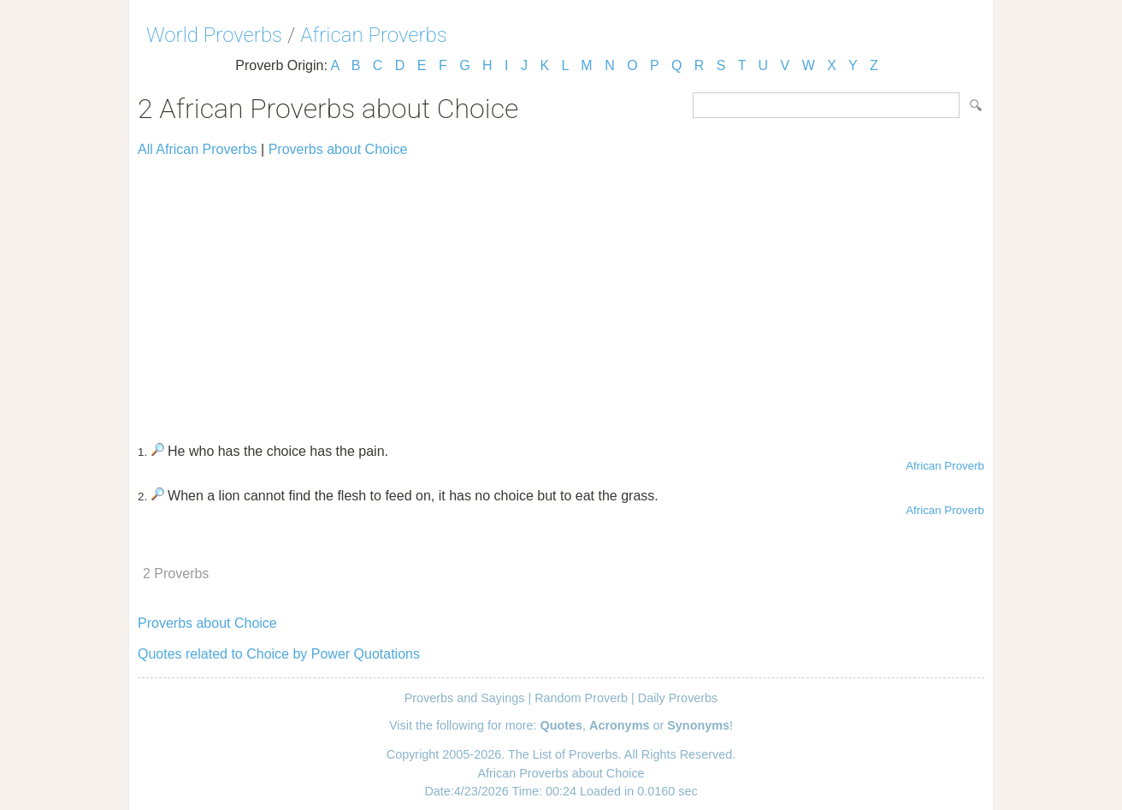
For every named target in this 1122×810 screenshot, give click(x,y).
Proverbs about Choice (338, 149)
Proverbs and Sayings (465, 698)
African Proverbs (373, 35)
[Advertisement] (561, 292)
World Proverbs (214, 35)
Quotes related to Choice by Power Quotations (279, 654)
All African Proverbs (197, 149)
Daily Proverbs (678, 698)
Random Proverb (581, 698)
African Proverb (945, 465)
